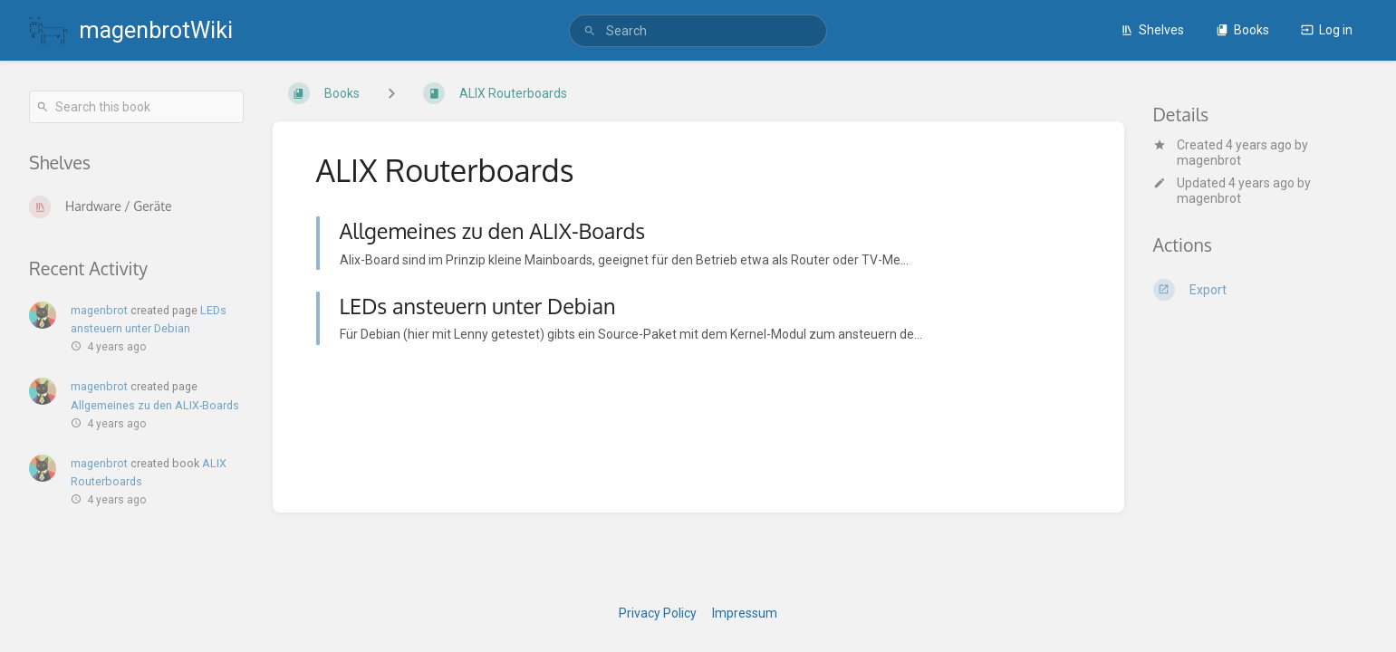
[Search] (589, 31)
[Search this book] (136, 107)
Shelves (1152, 30)
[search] (698, 30)
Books (1242, 30)
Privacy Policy (658, 613)
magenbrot (1209, 160)
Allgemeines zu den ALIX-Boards (155, 405)
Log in (1327, 30)
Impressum (744, 613)
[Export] (1260, 290)
